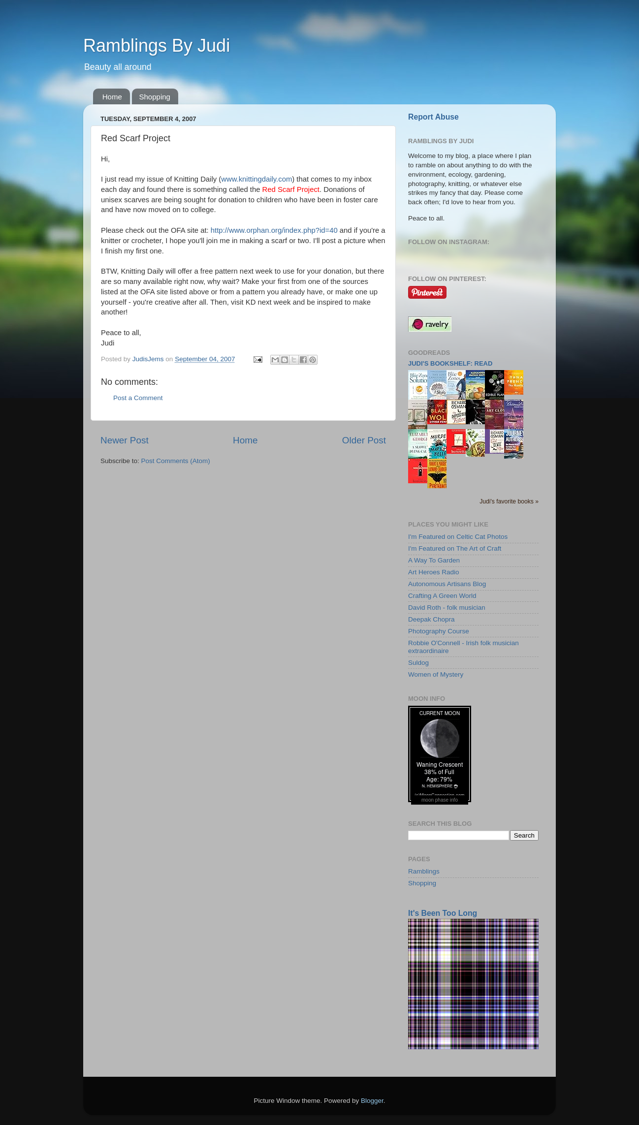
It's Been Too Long (442, 913)
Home (112, 97)
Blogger (372, 1100)
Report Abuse (433, 117)
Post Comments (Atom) (175, 461)
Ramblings (424, 871)
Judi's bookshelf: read (450, 363)
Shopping (154, 97)
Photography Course (438, 631)
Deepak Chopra (431, 619)
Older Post (364, 440)
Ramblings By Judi (156, 45)
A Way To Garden (434, 560)
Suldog (418, 662)
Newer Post (124, 440)
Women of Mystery (435, 674)
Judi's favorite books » (509, 501)
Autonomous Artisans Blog (447, 584)
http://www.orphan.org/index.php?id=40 (274, 230)
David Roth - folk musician (446, 607)
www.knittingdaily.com (256, 179)
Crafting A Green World (442, 595)
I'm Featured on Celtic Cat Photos (458, 536)
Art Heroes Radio (433, 572)
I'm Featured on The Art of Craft (454, 548)
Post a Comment (138, 398)
